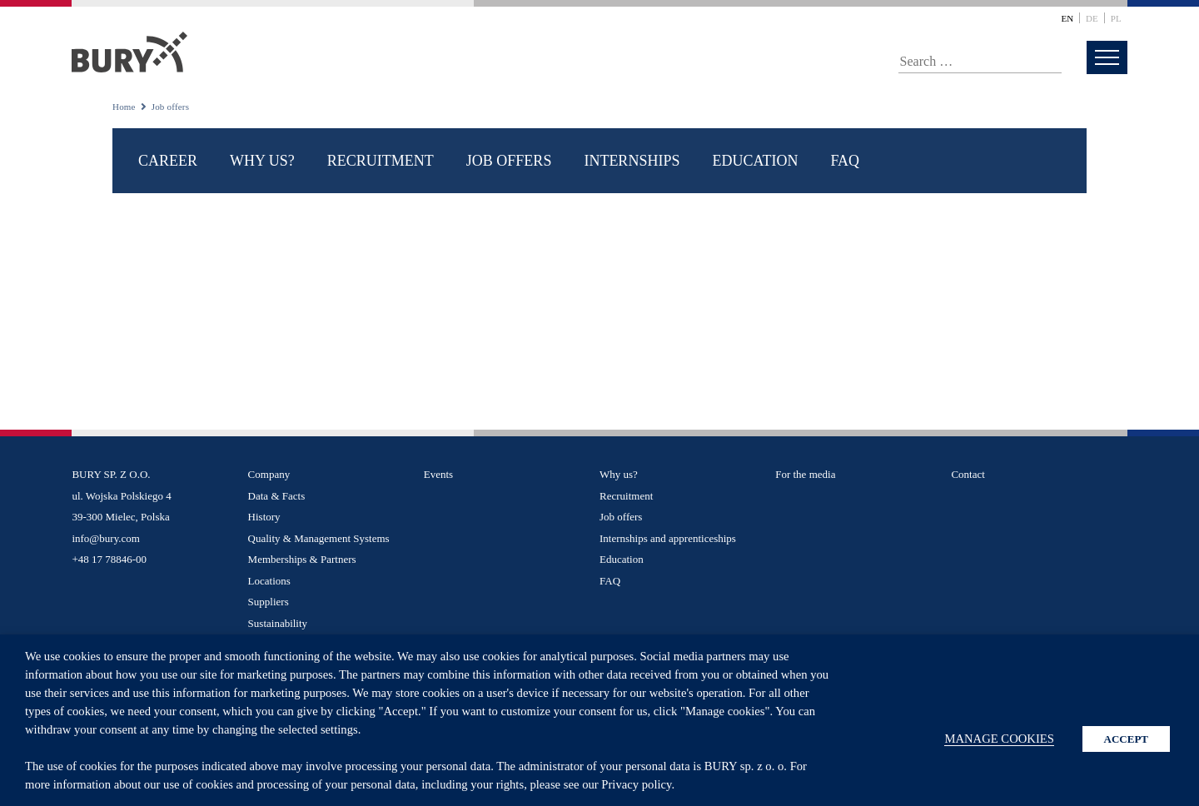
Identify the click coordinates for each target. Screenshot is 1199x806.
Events (438, 474)
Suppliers (268, 601)
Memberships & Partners (302, 559)
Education (755, 160)
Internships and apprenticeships (668, 538)
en (1067, 18)
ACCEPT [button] (1126, 739)
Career (167, 160)
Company (269, 474)
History (264, 516)
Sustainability (278, 623)
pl (1116, 18)
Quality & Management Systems (319, 538)
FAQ (844, 160)
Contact (967, 474)
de (1092, 18)
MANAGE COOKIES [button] (999, 738)
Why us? (262, 160)
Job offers (509, 160)
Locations (269, 581)
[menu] (1107, 57)
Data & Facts (277, 496)
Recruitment (380, 160)
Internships (631, 160)
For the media (805, 474)
